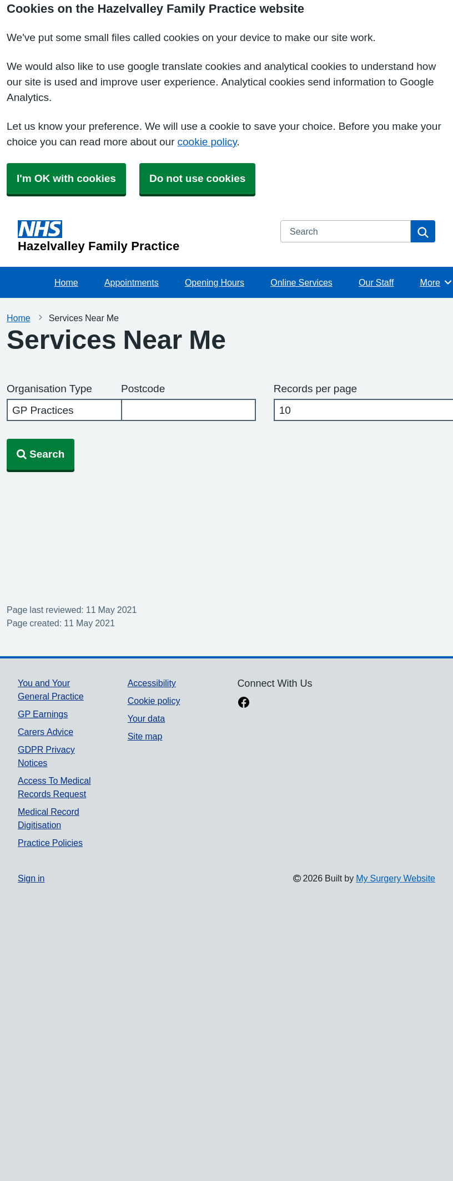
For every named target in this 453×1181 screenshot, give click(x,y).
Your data (146, 718)
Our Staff (376, 282)
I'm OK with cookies (66, 178)
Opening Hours (214, 282)
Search (40, 454)
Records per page (315, 388)
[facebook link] (243, 703)
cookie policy (207, 141)
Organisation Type (49, 388)
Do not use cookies (197, 178)
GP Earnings (43, 713)
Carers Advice (45, 731)
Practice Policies (50, 842)
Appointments (131, 282)
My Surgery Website (395, 878)
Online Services (301, 282)
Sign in (31, 878)
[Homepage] (142, 236)
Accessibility (152, 682)
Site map (145, 736)
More (436, 282)
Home (66, 282)
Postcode (143, 388)
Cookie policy (154, 700)
